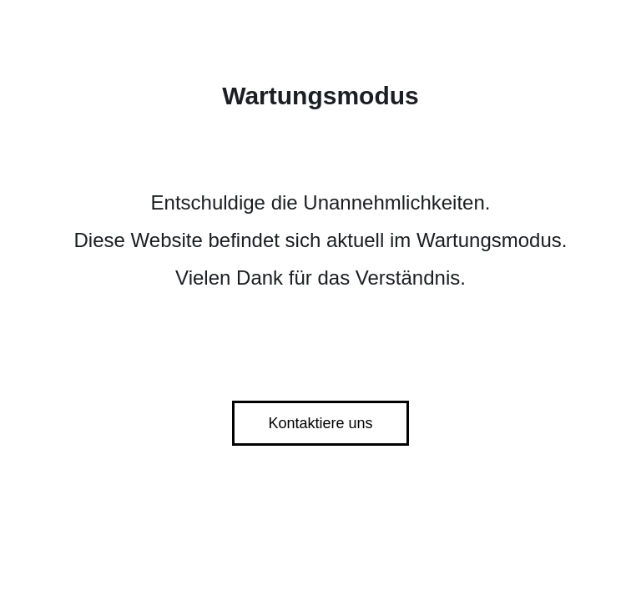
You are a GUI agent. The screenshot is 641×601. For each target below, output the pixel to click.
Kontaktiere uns (320, 423)
